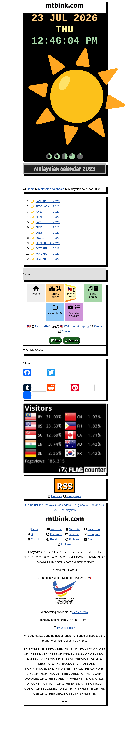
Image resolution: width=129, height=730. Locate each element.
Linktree (66, 561)
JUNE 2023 (48, 245)
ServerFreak (80, 629)
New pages (73, 513)
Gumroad (56, 551)
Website (74, 546)
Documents (96, 522)
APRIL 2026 (42, 343)
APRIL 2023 (48, 235)
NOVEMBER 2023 (48, 271)
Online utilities (34, 522)
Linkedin (74, 551)
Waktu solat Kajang (76, 343)
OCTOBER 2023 (48, 266)
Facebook (94, 546)
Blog (90, 556)
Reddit (54, 556)
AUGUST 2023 (48, 256)
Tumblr (35, 556)
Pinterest (74, 556)
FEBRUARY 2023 (48, 225)
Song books (80, 522)
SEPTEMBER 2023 (48, 261)
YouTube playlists (64, 527)
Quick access (34, 366)
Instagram (94, 551)
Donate (71, 357)
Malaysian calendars (51, 207)
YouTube (56, 546)
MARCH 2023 (48, 230)
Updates (56, 513)
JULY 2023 (48, 251)
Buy (55, 357)
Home (30, 207)
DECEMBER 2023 (48, 276)
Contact (66, 348)
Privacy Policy (66, 645)
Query (98, 343)
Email (34, 546)
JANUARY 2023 (48, 220)
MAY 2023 (48, 240)
